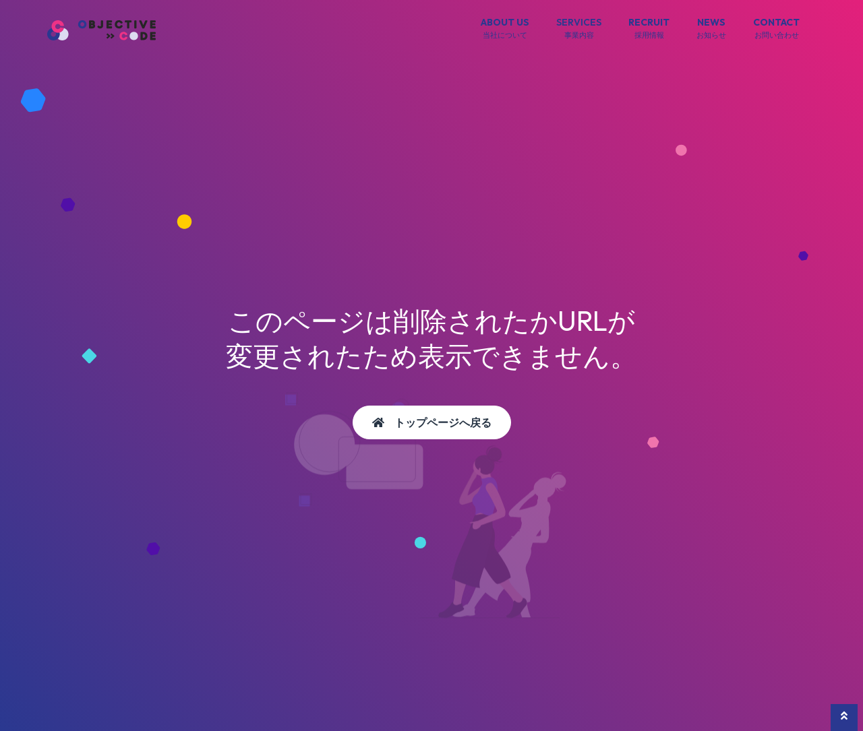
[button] (844, 717)
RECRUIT (648, 29)
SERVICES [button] (578, 29)
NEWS (711, 29)
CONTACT (776, 29)
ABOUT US (505, 29)
